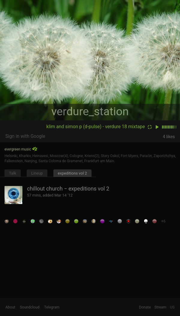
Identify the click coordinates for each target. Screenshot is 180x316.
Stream (160, 307)
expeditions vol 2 (72, 173)
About (10, 307)
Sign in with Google (25, 136)
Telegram (51, 307)
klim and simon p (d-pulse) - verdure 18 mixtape (95, 126)
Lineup (37, 173)
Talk (12, 173)
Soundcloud (29, 307)
